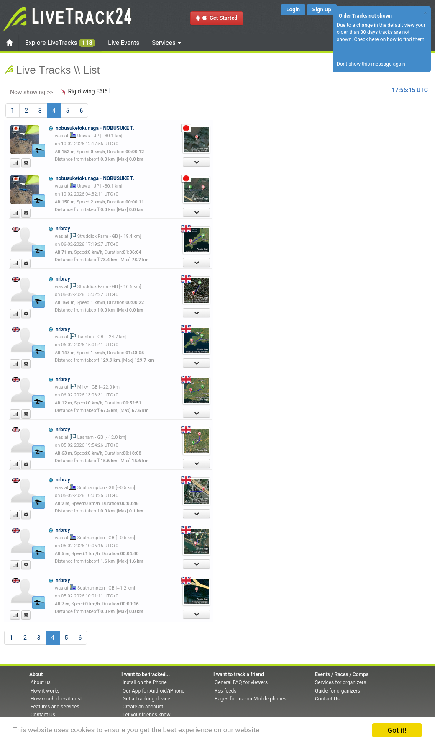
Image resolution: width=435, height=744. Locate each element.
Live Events (123, 42)
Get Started (217, 18)
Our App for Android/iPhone (153, 691)
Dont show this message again (371, 64)
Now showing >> (31, 92)
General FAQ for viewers (241, 682)
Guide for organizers (337, 691)
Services (166, 42)
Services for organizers (340, 682)
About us (41, 682)
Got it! (396, 730)
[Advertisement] (253, 170)
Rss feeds (225, 691)
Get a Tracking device (146, 699)
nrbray (63, 229)
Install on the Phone (145, 682)
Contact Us (43, 715)
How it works (45, 691)
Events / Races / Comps (341, 674)
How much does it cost (56, 699)
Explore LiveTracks (60, 43)
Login (293, 9)
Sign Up (321, 9)
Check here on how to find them (389, 39)
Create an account (143, 707)
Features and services (55, 707)
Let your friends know (146, 715)
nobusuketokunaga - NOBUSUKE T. (95, 128)
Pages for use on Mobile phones (251, 699)
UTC (410, 90)
